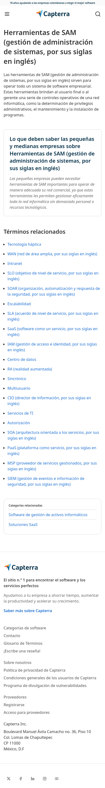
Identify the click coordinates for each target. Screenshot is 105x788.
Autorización (18, 422)
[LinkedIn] (33, 778)
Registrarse (14, 704)
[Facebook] (21, 778)
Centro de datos (21, 359)
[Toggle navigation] (7, 13)
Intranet (14, 263)
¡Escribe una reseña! (22, 651)
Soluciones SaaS (23, 524)
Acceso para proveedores (27, 712)
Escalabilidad (19, 303)
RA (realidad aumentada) (29, 369)
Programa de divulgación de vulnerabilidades (45, 685)
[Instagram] (45, 778)
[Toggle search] (97, 13)
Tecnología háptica (24, 244)
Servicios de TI (20, 413)
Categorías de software (25, 628)
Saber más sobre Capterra (28, 610)
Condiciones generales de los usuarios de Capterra (50, 678)
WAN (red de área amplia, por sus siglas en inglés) (52, 254)
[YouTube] (57, 778)
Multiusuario (18, 388)
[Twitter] (9, 778)
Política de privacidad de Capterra (34, 670)
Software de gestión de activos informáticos (48, 514)
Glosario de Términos (23, 643)
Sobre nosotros (17, 662)
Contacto (12, 635)
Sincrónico (16, 378)
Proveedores (15, 697)
